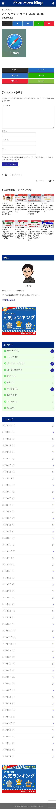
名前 (4, 131)
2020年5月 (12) (8, 677)
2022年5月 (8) (8, 518)
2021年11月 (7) (8, 558)
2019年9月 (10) (8, 730)
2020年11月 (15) (9, 637)
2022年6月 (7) (8, 511)
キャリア (12, 357)
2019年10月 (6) (8, 723)
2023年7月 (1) (8, 445)
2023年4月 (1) (8, 452)
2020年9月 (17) (8, 650)
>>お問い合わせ (8, 300)
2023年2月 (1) (8, 465)
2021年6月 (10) (8, 591)
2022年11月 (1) (8, 485)
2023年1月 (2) (8, 472)
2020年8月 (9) (8, 657)
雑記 (10, 408)
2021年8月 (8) (8, 578)
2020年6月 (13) (8, 670)
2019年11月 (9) (8, 716)
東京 (10, 382)
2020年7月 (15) (8, 664)
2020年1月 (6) (8, 703)
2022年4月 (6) (8, 525)
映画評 (11, 376)
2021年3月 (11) (8, 611)
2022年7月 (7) (8, 505)
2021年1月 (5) (8, 624)
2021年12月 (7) (8, 551)
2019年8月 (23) (8, 736)
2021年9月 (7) (8, 571)
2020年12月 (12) (9, 631)
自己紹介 (12, 401)
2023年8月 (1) (8, 439)
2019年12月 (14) (9, 710)
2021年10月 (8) (8, 564)
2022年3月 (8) (8, 531)
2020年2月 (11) (8, 697)
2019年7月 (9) (8, 743)
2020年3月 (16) (8, 690)
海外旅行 (12, 389)
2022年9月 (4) (8, 492)
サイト (4, 148)
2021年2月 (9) (8, 617)
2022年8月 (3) (8, 498)
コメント (6, 105)
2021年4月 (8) (8, 604)
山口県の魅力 (14, 370)
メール (5, 140)
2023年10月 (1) (8, 432)
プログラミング (16, 363)
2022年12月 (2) (8, 478)
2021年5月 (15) (8, 597)
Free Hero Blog (26, 806)
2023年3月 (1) (8, 458)
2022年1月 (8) (8, 544)
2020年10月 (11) (9, 644)
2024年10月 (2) (8, 425)
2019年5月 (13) (8, 756)
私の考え (12, 395)
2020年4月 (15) (8, 683)
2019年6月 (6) (8, 750)
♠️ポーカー (13, 351)
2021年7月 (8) (8, 584)
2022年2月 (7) (8, 538)
